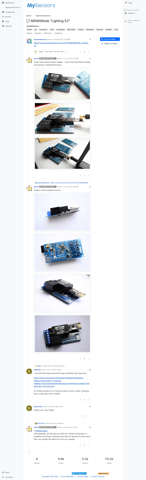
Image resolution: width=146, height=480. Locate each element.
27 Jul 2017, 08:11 (70, 187)
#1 (90, 39)
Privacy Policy (82, 476)
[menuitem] (134, 3)
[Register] (134, 13)
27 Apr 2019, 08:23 (71, 427)
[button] (11, 472)
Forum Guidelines (67, 476)
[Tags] (11, 21)
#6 (90, 427)
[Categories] (11, 12)
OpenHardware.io (33, 26)
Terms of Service (97, 476)
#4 (90, 370)
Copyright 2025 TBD (50, 476)
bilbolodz (37, 370)
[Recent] (11, 17)
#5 (90, 406)
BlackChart (38, 406)
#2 (90, 58)
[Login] (134, 3)
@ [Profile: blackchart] (41, 431)
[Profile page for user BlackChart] (29, 408)
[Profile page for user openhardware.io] (29, 41)
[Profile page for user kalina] (29, 60)
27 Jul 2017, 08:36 (54, 370)
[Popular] (11, 26)
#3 (90, 187)
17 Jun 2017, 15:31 (70, 58)
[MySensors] (11, 3)
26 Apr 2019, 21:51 (56, 406)
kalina (36, 58)
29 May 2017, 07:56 (61, 39)
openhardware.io (40, 39)
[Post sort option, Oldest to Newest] (110, 43)
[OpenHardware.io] (11, 7)
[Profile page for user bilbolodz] (29, 371)
